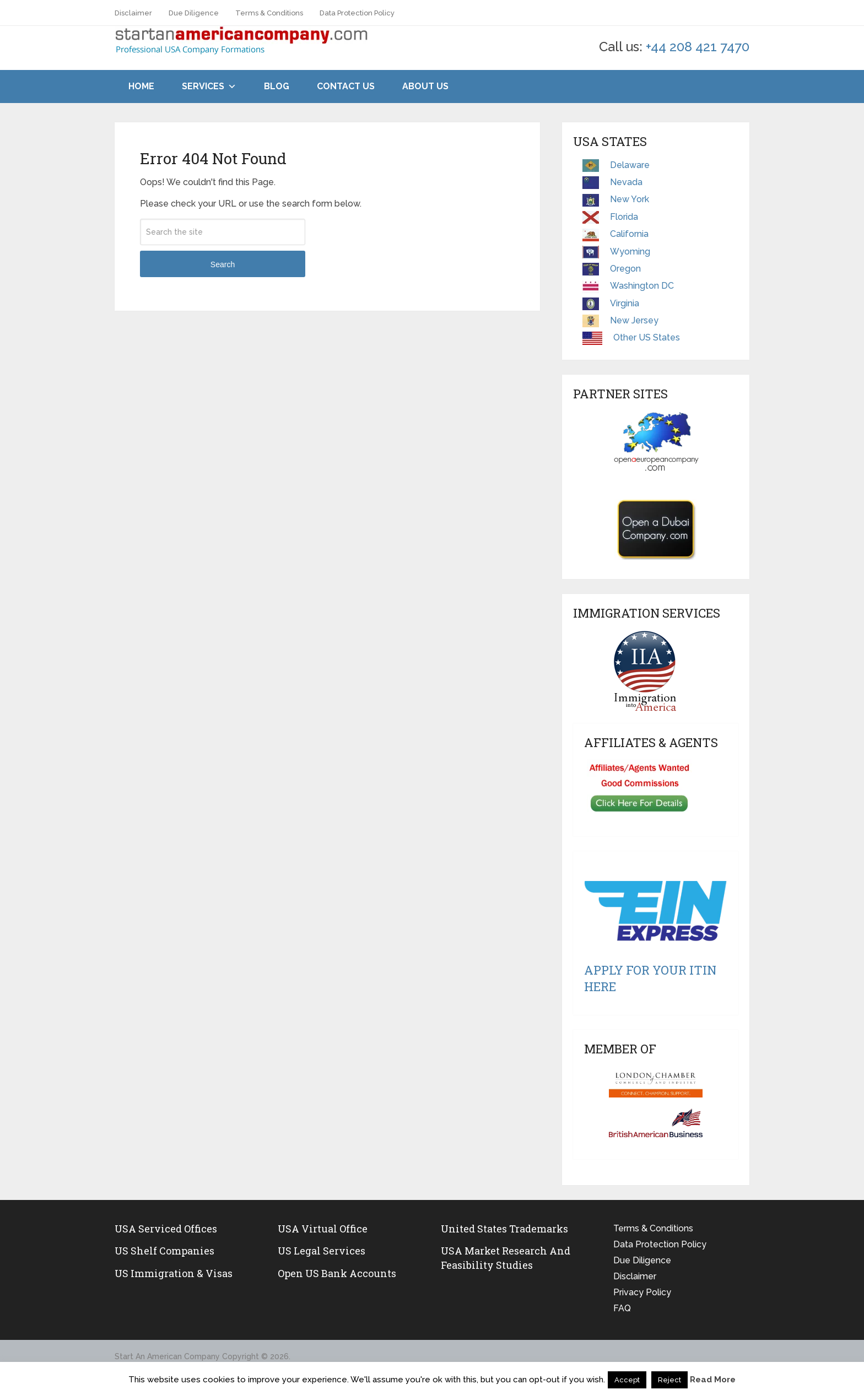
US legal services (321, 1250)
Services (203, 86)
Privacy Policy (642, 1292)
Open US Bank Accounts (337, 1273)
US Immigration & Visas (174, 1273)
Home (141, 86)
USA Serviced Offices (166, 1228)
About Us (425, 86)
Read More (713, 1380)
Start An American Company (167, 1356)
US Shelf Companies (164, 1250)
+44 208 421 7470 (697, 47)
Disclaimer (133, 13)
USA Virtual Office (323, 1228)
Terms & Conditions (269, 13)
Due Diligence (194, 13)
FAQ (622, 1308)
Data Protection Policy (357, 13)
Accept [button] (627, 1380)
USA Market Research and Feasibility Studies (505, 1257)
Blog (276, 86)
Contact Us (346, 86)
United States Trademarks (504, 1228)
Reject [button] (669, 1380)
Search (222, 264)
